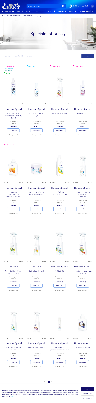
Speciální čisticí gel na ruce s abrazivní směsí (36, 193)
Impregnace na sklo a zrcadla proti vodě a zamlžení (82, 194)
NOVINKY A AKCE (8, 11)
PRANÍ (28, 11)
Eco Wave (13, 267)
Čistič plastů (59, 271)
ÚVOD (3, 16)
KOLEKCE (20, 11)
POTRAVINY (73, 11)
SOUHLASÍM (87, 389)
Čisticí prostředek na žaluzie (13, 348)
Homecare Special (13, 109)
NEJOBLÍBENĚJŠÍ (18, 56)
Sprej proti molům (82, 113)
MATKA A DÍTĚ (50, 11)
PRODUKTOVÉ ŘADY (87, 11)
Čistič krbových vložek (36, 271)
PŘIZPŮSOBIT (87, 393)
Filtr (87, 56)
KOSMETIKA (62, 11)
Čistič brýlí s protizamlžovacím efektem (59, 348)
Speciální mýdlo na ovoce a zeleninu (83, 272)
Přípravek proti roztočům (36, 347)
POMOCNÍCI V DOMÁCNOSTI (22, 16)
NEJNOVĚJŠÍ (7, 56)
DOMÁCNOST (38, 11)
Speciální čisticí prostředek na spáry (59, 193)
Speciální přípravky (36, 16)
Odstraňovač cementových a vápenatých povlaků (13, 194)
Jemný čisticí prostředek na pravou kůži (13, 272)
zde (12, 396)
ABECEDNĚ (29, 56)
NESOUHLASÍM (87, 398)
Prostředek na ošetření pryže (36, 114)
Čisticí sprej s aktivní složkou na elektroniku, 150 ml (13, 115)
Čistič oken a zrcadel (82, 347)
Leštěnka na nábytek (59, 113)
